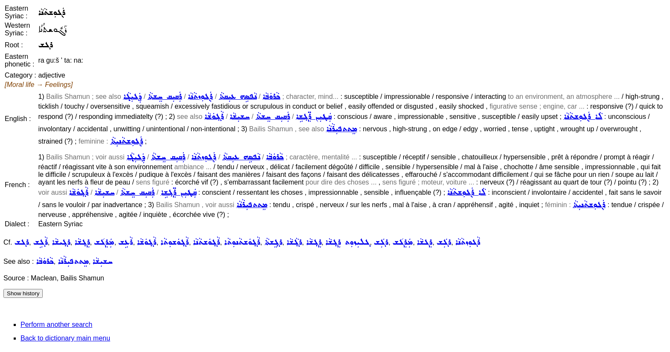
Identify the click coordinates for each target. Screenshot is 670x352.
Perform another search (56, 324)
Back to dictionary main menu (65, 338)
